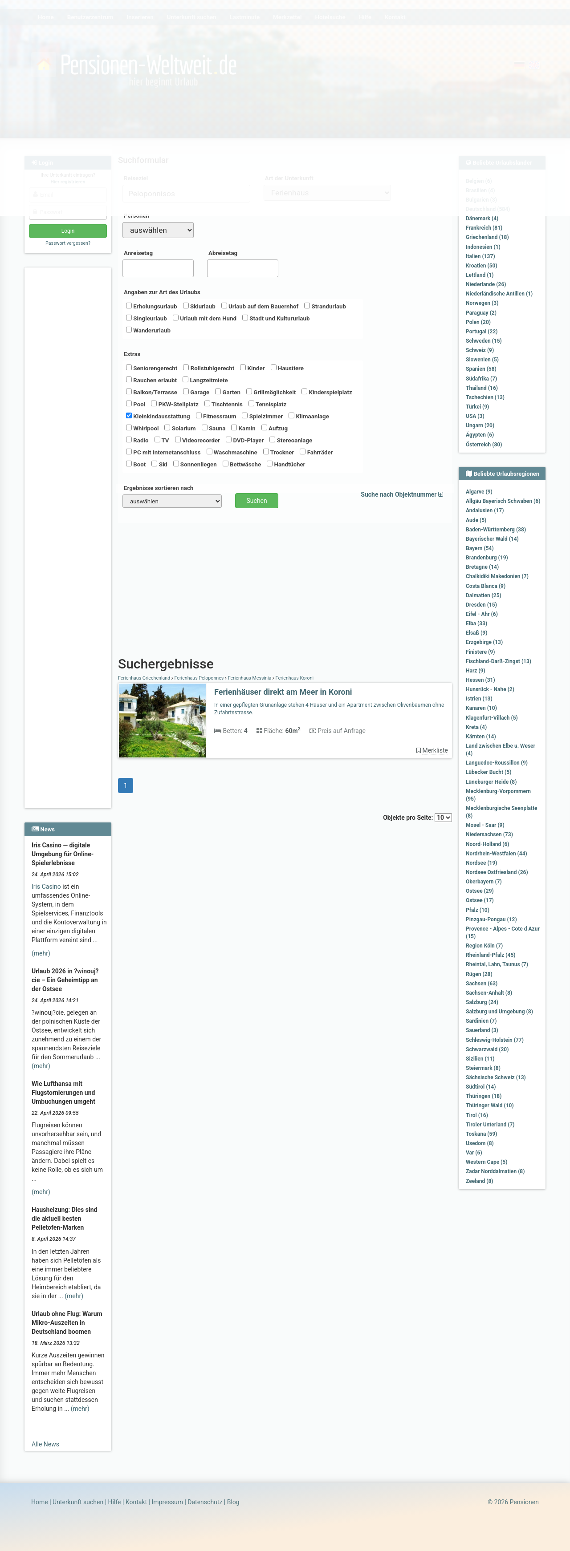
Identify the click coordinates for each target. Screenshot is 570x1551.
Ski (159, 464)
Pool (135, 404)
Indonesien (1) (483, 247)
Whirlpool (142, 428)
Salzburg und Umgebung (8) (499, 1011)
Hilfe (114, 1502)
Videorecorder (197, 440)
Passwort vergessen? (67, 243)
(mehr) (41, 953)
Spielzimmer (262, 416)
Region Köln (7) (484, 946)
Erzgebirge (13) (484, 642)
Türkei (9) (477, 407)
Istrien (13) (479, 699)
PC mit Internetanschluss (163, 452)
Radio (137, 440)
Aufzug (274, 428)
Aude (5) (476, 520)
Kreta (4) (476, 727)
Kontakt (136, 1502)
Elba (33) (476, 623)
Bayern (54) (480, 548)
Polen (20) (478, 322)
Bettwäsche (242, 464)
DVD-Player (245, 440)
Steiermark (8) (483, 1068)
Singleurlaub (146, 318)
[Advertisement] (69, 405)
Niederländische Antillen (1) (499, 294)
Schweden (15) (484, 341)
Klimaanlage (309, 416)
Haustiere (287, 368)
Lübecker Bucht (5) (488, 772)
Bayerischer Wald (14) (492, 539)
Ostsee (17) (480, 900)
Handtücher (286, 464)
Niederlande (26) (486, 284)
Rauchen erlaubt (151, 380)
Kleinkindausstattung (158, 416)
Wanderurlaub (148, 330)
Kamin (243, 428)
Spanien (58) (481, 369)
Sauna (214, 428)
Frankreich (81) (484, 228)
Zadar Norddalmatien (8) (495, 1171)
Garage (196, 392)
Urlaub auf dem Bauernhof (260, 306)
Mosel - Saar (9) (485, 825)
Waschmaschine (232, 452)
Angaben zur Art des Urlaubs (162, 292)
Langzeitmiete (205, 380)
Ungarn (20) (480, 425)
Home (39, 1502)
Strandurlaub (325, 306)
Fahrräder (316, 452)
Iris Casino (46, 886)
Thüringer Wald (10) (490, 1105)
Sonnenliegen (195, 464)
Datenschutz (204, 1502)
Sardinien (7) (481, 1021)
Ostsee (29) (480, 891)
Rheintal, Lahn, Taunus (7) (497, 964)
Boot (136, 464)
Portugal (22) (482, 331)
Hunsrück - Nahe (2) (490, 689)
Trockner (278, 452)
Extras (132, 354)
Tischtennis (223, 404)
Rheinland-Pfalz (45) (491, 955)
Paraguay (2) (481, 313)
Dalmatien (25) (483, 595)
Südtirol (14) (481, 1087)
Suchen (257, 500)
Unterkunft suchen (78, 1502)
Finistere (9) (480, 652)
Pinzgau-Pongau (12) (491, 919)
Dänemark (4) (482, 218)
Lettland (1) (479, 275)
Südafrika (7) (481, 379)
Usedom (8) (480, 1143)
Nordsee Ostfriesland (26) (497, 872)
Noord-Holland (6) (487, 844)
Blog (233, 1502)
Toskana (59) (481, 1134)
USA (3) (475, 416)
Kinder (252, 368)
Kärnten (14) (481, 736)
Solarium (179, 428)
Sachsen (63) (481, 983)
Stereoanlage (290, 440)
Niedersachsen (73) (489, 834)
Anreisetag (138, 253)
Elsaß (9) (476, 633)
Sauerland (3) (482, 1030)
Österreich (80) (484, 444)
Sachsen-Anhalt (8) (489, 993)
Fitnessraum (216, 416)
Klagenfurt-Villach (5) (492, 718)
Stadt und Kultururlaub (275, 318)
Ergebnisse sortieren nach (158, 488)
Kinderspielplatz (326, 392)
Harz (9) (475, 671)
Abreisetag (222, 253)
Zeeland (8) (479, 1181)
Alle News (45, 1444)
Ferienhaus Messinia (250, 678)
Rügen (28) (479, 974)
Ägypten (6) (480, 435)
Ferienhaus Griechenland (144, 678)
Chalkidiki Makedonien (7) (497, 576)
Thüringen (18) (483, 1096)
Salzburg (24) (482, 1002)
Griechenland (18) (487, 237)
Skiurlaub (199, 306)
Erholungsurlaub (151, 306)
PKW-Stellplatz (174, 404)
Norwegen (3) (482, 303)
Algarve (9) (479, 492)
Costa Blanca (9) (485, 586)
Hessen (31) (480, 680)
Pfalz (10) (477, 910)
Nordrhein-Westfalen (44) (496, 853)
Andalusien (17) (485, 510)
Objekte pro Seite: (417, 817)
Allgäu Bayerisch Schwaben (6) (503, 501)
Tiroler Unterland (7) (490, 1125)
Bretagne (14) (482, 567)
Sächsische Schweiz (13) (496, 1077)
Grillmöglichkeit (271, 392)
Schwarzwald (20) (487, 1049)
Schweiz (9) (480, 350)
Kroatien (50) (481, 266)
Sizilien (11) (480, 1059)
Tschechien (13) (485, 397)
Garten (227, 392)
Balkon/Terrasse (151, 392)
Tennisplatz (267, 404)
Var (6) (474, 1153)
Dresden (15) (481, 605)
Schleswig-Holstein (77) (495, 1040)
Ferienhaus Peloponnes (199, 678)
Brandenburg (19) (487, 558)
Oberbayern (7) (484, 882)
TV (162, 440)
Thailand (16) (482, 388)
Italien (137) (480, 256)
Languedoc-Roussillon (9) (497, 763)
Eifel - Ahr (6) (482, 614)
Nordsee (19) (481, 863)
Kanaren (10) (481, 708)
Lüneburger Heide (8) (491, 782)
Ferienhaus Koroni (294, 678)
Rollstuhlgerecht (208, 368)
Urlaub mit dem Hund (204, 318)
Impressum (167, 1502)
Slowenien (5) (482, 359)
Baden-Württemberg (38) (496, 529)
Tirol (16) (477, 1115)
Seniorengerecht (151, 368)
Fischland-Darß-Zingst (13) (498, 661)
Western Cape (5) (486, 1162)
